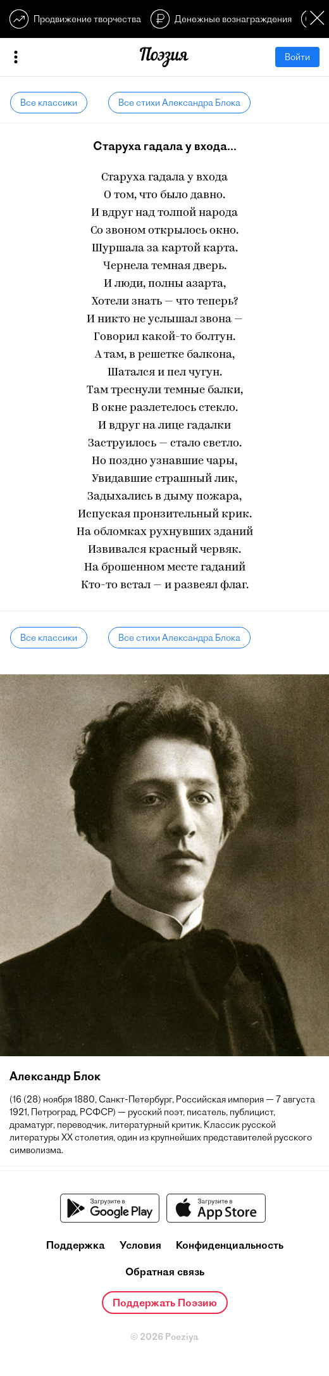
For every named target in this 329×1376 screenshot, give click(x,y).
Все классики (48, 102)
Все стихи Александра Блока (179, 102)
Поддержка (75, 1245)
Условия (140, 1245)
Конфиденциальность (229, 1245)
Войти (297, 57)
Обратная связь (164, 1271)
